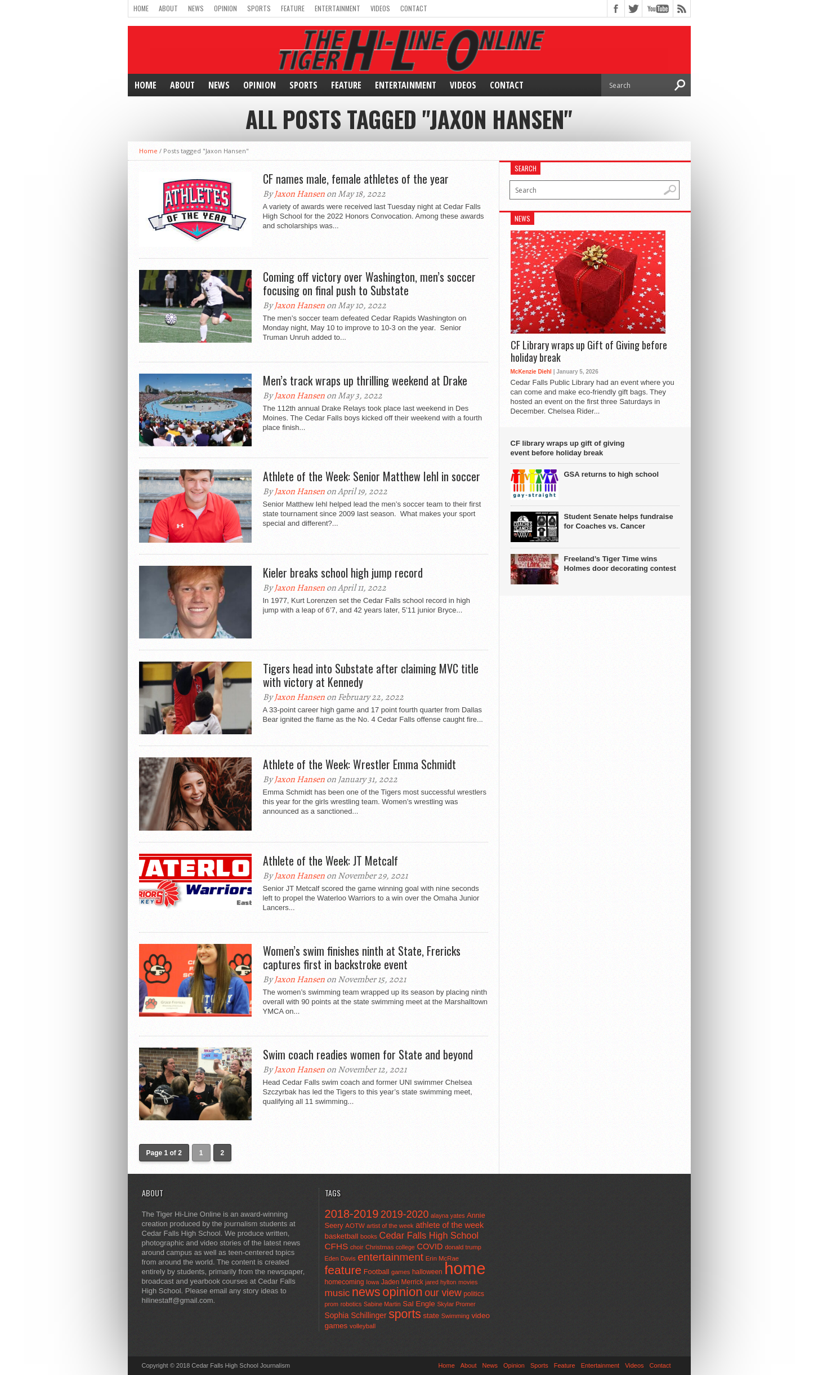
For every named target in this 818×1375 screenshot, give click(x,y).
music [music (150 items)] (337, 1292)
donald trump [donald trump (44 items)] (463, 1247)
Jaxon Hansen (299, 194)
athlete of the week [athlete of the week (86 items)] (449, 1225)
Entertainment (337, 8)
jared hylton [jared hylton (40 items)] (440, 1282)
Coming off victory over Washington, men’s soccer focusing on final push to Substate (369, 283)
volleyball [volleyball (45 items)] (363, 1326)
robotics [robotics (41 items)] (351, 1304)
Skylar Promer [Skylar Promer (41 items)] (456, 1304)
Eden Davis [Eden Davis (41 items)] (340, 1258)
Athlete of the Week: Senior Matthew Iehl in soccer (371, 476)
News (196, 8)
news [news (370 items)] (366, 1292)
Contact (413, 8)
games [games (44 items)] (400, 1271)
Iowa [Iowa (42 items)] (372, 1282)
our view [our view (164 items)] (443, 1292)
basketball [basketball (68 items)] (342, 1236)
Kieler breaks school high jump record (343, 572)
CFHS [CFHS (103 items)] (336, 1246)
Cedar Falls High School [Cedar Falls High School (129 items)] (429, 1235)
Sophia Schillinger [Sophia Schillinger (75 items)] (356, 1315)
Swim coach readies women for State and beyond (368, 1054)
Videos (380, 8)
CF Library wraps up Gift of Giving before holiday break (589, 351)
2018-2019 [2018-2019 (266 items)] (352, 1214)
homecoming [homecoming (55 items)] (344, 1282)
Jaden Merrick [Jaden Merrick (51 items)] (402, 1282)
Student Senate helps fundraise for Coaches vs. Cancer (618, 521)
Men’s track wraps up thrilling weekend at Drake (365, 380)
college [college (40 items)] (405, 1247)
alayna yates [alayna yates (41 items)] (447, 1215)
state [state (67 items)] (431, 1315)
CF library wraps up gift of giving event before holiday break (568, 448)
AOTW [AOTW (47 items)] (354, 1225)
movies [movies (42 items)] (467, 1282)
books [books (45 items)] (368, 1236)
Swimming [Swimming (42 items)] (455, 1315)
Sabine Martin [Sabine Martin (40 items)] (382, 1304)
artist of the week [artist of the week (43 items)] (389, 1225)
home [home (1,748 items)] (464, 1268)
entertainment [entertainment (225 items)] (390, 1257)
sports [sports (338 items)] (404, 1313)
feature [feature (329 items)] (343, 1269)
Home (141, 8)
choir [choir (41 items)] (356, 1247)
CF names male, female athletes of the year (356, 178)
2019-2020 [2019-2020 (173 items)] (404, 1214)
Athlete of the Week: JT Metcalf (330, 860)
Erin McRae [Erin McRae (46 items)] (442, 1258)
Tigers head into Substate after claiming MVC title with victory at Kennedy (371, 675)
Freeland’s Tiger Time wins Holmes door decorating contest (620, 564)
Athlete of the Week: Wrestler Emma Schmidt (359, 764)
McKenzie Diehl (531, 372)
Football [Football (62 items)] (377, 1271)
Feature (293, 8)
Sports (259, 8)
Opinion (225, 8)
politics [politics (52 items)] (473, 1294)
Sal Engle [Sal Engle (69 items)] (419, 1303)
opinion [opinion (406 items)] (402, 1292)
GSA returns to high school (611, 474)
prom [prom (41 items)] (332, 1304)
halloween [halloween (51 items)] (427, 1272)
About (168, 8)
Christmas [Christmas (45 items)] (379, 1247)
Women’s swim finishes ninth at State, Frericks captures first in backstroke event (362, 957)
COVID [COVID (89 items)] (429, 1246)
